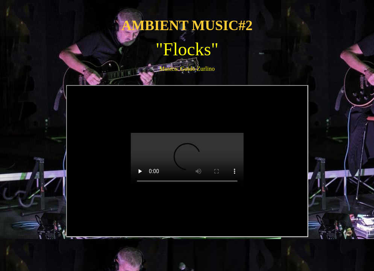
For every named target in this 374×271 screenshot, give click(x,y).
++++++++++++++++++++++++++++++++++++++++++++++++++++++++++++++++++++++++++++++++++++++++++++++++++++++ (187, 161)
